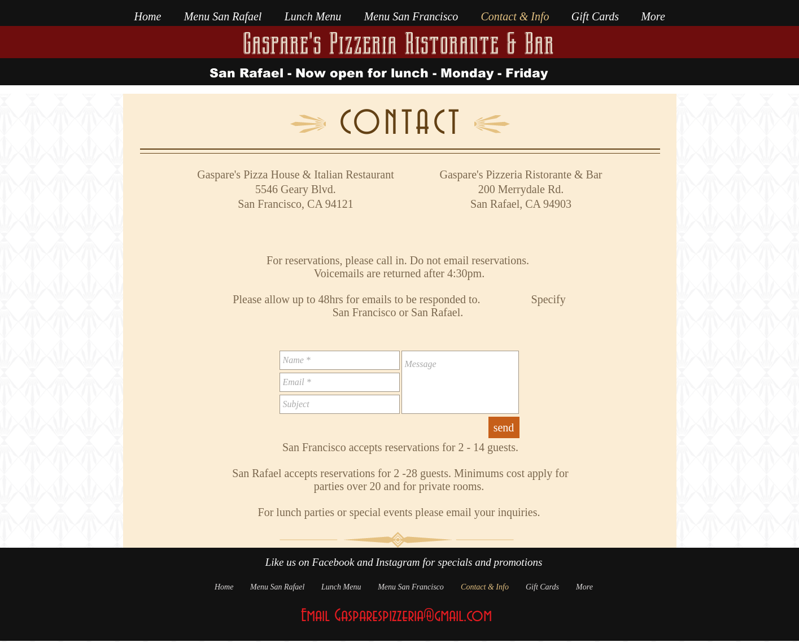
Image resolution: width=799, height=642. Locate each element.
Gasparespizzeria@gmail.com (413, 616)
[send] (503, 427)
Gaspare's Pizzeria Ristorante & (379, 43)
